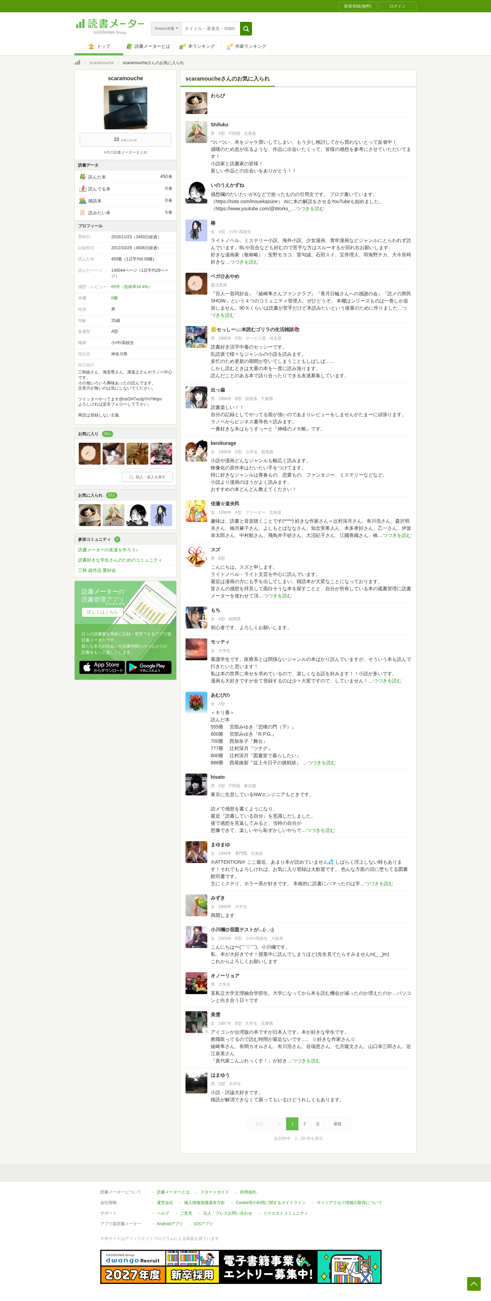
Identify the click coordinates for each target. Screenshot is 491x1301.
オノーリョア (225, 975)
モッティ (220, 642)
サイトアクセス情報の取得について (349, 1203)
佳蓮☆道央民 (225, 503)
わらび (218, 95)
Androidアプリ (170, 1224)
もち (215, 610)
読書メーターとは (173, 1192)
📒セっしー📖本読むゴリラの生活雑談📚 (255, 329)
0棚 (114, 298)
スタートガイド (214, 1192)
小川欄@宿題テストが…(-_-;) (242, 929)
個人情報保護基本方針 (204, 1203)
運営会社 (165, 1203)
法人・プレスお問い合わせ (227, 1213)
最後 (337, 1123)
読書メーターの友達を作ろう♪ (108, 549)
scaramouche (101, 62)
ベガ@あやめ (225, 276)
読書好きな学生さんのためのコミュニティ (120, 560)
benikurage (223, 443)
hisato (218, 777)
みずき (218, 898)
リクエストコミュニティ (285, 1213)
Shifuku (219, 124)
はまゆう (220, 1075)
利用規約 (248, 1192)
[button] (246, 29)
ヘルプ (163, 1213)
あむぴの (220, 695)
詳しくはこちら (102, 611)
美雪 (215, 1014)
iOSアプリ (203, 1224)
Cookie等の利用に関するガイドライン (271, 1203)
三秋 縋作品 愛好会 (97, 570)
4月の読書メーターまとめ (125, 152)
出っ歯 (218, 390)
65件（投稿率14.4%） (131, 286)
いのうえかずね (227, 185)
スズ (215, 549)
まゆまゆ (220, 844)
